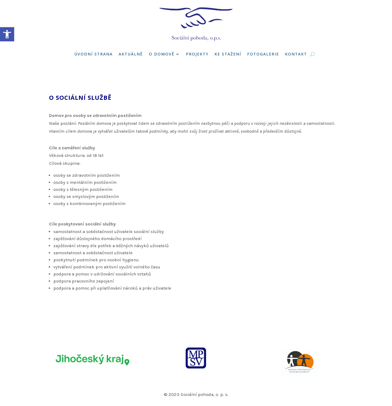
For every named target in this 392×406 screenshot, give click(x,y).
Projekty (197, 54)
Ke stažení (228, 54)
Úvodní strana (93, 54)
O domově (161, 54)
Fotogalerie (263, 54)
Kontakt (296, 54)
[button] (7, 34)
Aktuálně (131, 54)
